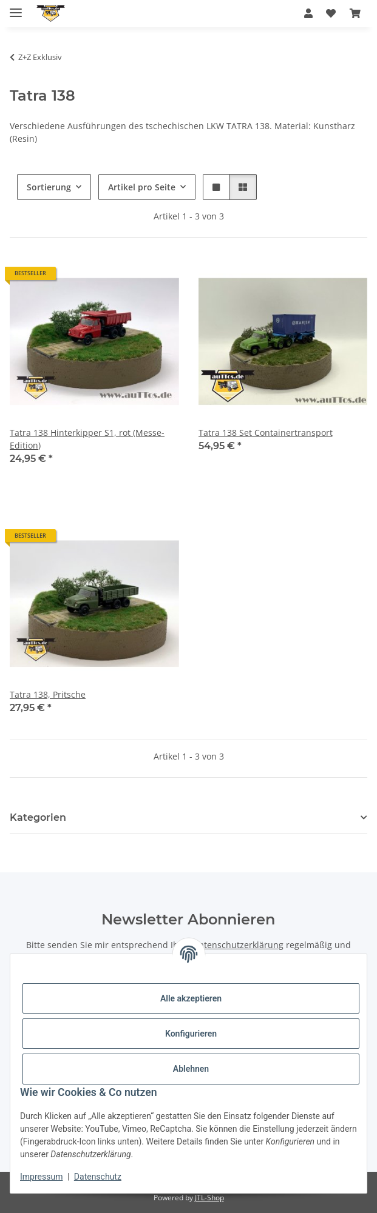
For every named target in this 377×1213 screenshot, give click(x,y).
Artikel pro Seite (141, 187)
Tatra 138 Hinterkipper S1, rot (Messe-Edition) (87, 439)
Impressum (41, 1176)
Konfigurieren (191, 1033)
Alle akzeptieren (191, 998)
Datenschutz (97, 1176)
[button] (308, 13)
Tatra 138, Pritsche (48, 694)
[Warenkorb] (355, 13)
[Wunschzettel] (330, 13)
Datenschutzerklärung (238, 945)
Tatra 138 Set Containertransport (266, 432)
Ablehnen (191, 1069)
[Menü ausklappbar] (16, 7)
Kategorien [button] (38, 817)
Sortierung (49, 187)
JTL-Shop (209, 1197)
